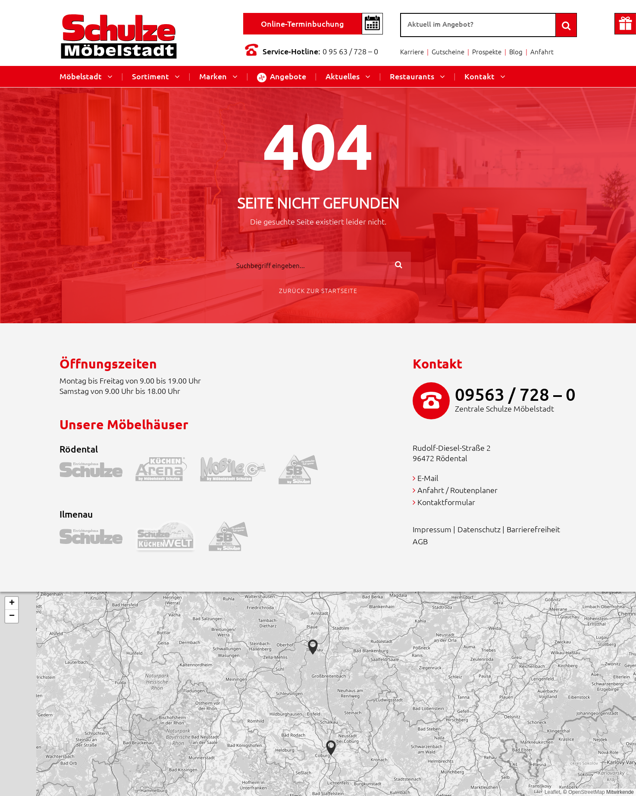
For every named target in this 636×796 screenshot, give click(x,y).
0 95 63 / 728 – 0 (350, 51)
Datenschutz (479, 529)
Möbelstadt (81, 76)
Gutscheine (448, 51)
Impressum (432, 529)
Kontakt (479, 76)
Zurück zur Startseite (318, 290)
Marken (213, 76)
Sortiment (150, 76)
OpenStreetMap (586, 792)
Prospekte (486, 51)
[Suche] (478, 25)
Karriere (412, 51)
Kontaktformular (446, 502)
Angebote (281, 76)
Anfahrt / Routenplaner (457, 490)
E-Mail (428, 478)
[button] (331, 747)
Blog (516, 51)
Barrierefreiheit (533, 529)
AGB (420, 541)
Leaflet (552, 792)
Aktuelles (343, 76)
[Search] (566, 25)
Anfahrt (542, 51)
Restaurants (412, 76)
